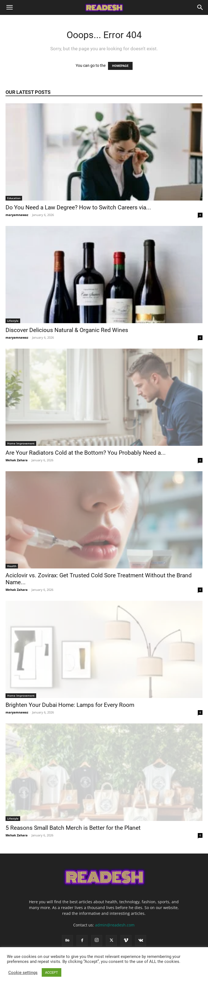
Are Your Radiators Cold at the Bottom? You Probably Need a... (86, 452)
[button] (9, 7)
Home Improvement (21, 443)
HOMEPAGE (120, 66)
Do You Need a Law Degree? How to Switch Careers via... (78, 207)
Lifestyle (13, 321)
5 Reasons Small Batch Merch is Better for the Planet (74, 828)
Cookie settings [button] (23, 972)
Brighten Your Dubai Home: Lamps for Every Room (71, 705)
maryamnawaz (17, 215)
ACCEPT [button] (51, 972)
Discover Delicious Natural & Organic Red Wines (68, 330)
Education (13, 198)
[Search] (200, 7)
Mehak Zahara (17, 460)
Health (11, 566)
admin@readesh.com (115, 925)
